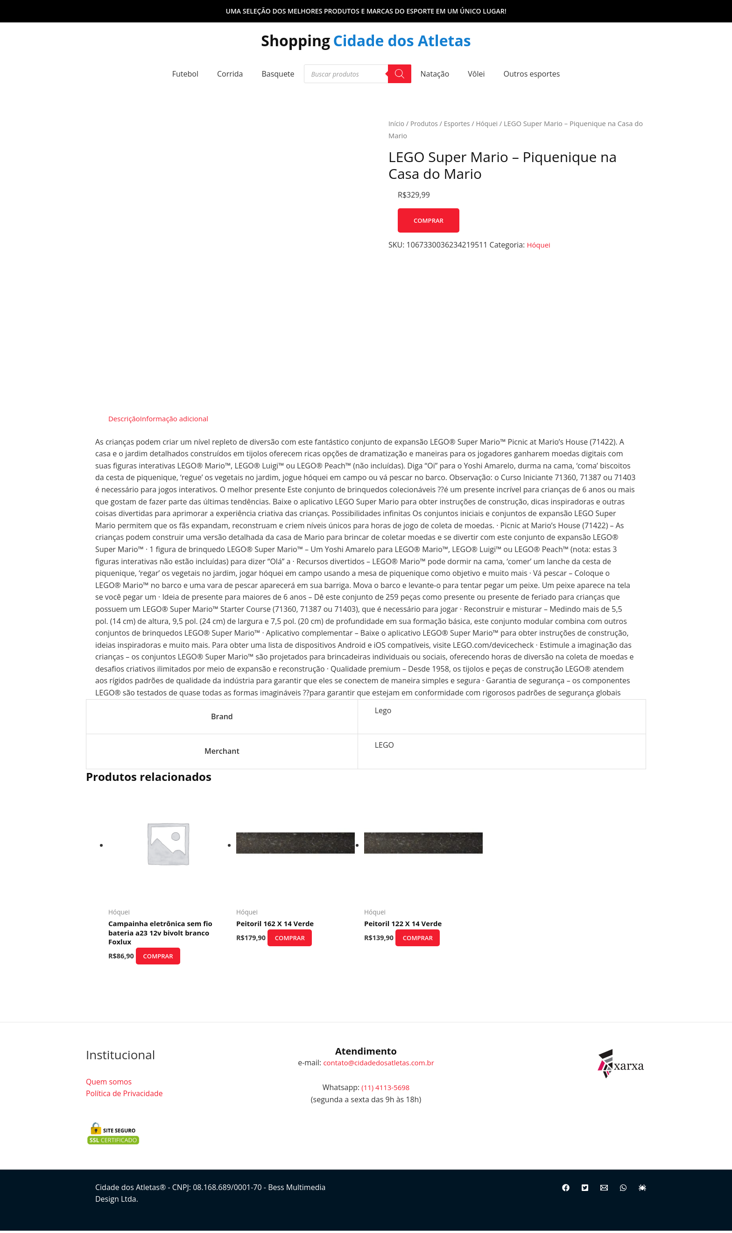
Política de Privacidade (125, 1096)
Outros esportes (532, 74)
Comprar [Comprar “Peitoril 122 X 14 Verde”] (427, 939)
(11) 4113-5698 (385, 1090)
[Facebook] (566, 1191)
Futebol (185, 74)
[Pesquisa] (399, 73)
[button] (366, 11)
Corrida (230, 74)
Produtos (426, 123)
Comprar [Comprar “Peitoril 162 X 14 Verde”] (299, 939)
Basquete (277, 74)
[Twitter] (585, 1191)
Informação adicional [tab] (179, 418)
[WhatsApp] (623, 1191)
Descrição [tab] (125, 418)
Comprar (430, 220)
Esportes (461, 123)
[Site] (642, 1191)
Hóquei (492, 123)
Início (396, 123)
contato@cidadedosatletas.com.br (378, 1065)
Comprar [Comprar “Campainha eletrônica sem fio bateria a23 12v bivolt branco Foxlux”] (168, 958)
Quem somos (109, 1084)
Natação (435, 74)
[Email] (604, 1191)
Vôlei (476, 74)
